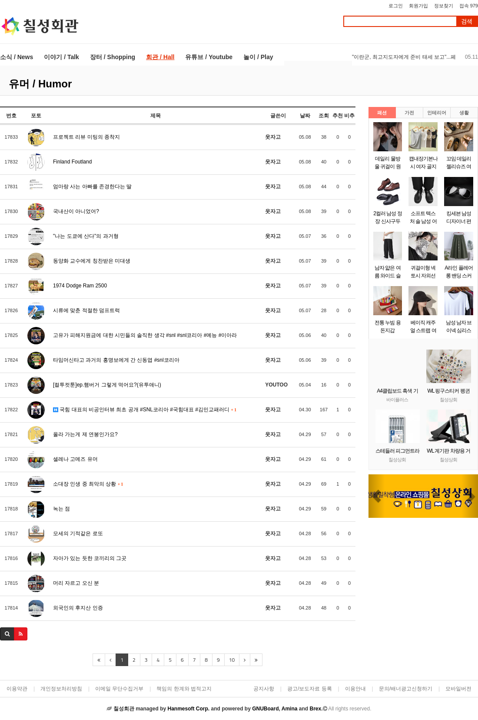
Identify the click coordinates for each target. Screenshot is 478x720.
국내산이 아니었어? (76, 211)
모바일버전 (458, 689)
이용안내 (355, 689)
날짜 (305, 116)
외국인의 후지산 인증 (78, 608)
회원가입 (418, 5)
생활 (464, 112)
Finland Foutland (72, 162)
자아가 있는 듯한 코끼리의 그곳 (89, 558)
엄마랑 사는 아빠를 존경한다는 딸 (92, 186)
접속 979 (468, 5)
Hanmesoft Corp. (188, 709)
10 (232, 660)
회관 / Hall (160, 56)
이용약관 (17, 689)
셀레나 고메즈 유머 (75, 459)
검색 (466, 21)
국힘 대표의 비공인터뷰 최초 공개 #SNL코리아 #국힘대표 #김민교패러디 (144, 410)
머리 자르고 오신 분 (76, 583)
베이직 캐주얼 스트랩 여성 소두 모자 (423, 330)
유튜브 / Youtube (208, 56)
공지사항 (263, 689)
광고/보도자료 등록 (309, 689)
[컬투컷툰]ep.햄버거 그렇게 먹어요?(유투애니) (107, 385)
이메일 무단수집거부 (119, 689)
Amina (290, 709)
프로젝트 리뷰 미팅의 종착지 (86, 137)
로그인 (395, 5)
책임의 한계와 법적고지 (184, 689)
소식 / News (16, 56)
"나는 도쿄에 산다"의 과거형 (86, 236)
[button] (376, 496)
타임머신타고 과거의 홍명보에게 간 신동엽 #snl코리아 (116, 360)
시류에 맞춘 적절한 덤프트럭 (86, 310)
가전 (409, 112)
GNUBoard (265, 709)
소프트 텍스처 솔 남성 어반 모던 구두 (423, 221)
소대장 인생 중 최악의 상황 (88, 484)
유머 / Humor (40, 84)
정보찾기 (443, 5)
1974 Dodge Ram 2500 (80, 286)
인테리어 (436, 112)
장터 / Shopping (112, 56)
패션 (382, 112)
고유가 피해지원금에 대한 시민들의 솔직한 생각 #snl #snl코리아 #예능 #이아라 (145, 335)
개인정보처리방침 (61, 689)
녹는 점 (61, 509)
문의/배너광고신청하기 (405, 689)
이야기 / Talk (61, 56)
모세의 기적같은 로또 (78, 533)
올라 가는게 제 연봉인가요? (85, 434)
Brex (315, 709)
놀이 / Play (258, 56)
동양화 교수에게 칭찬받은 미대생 (91, 261)
